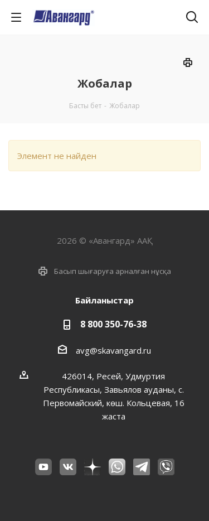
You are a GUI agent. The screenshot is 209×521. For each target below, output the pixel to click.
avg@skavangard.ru (113, 350)
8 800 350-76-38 (113, 324)
